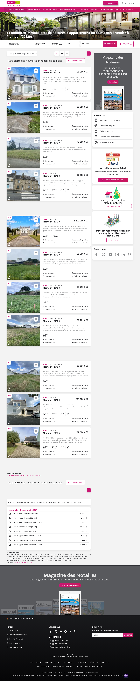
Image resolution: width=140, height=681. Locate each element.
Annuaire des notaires (68, 9)
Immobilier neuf (34, 9)
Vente (11, 618)
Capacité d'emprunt (105, 125)
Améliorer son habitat (80, 96)
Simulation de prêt (104, 142)
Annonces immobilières (15, 9)
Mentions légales (97, 666)
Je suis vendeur (110, 3)
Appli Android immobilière (59, 647)
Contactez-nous (68, 662)
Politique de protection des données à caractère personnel (55, 666)
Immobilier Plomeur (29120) (22, 510)
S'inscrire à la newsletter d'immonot (105, 630)
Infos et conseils (106, 9)
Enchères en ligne (50, 9)
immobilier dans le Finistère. (23, 562)
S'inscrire (128, 635)
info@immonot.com (92, 673)
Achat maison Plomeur (34, 475)
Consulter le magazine (70, 585)
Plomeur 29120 (30, 618)
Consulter (113, 82)
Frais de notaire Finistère (107, 136)
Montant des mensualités (107, 120)
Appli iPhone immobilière (59, 640)
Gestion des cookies (83, 666)
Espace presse (82, 662)
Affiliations (94, 662)
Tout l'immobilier (36, 662)
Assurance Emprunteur (80, 93)
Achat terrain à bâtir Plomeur (16, 475)
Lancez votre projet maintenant (112, 179)
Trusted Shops (84, 656)
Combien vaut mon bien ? (113, 206)
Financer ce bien (49, 93)
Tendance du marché (88, 9)
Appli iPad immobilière (58, 644)
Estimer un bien (13, 630)
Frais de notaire (103, 131)
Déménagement (49, 96)
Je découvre (113, 240)
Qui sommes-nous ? (52, 662)
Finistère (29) (19, 618)
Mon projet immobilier (125, 9)
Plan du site (104, 662)
